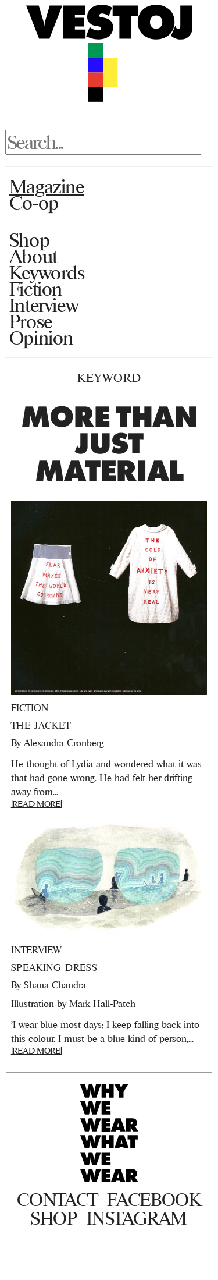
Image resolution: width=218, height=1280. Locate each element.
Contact (57, 1200)
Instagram (137, 1218)
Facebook (154, 1200)
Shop (29, 239)
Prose (30, 321)
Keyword (109, 377)
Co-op (34, 202)
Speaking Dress (54, 967)
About (33, 256)
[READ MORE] (36, 804)
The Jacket (41, 725)
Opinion (41, 337)
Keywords (47, 272)
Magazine (46, 186)
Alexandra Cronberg (64, 742)
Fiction (35, 288)
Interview (43, 305)
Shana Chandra (55, 985)
